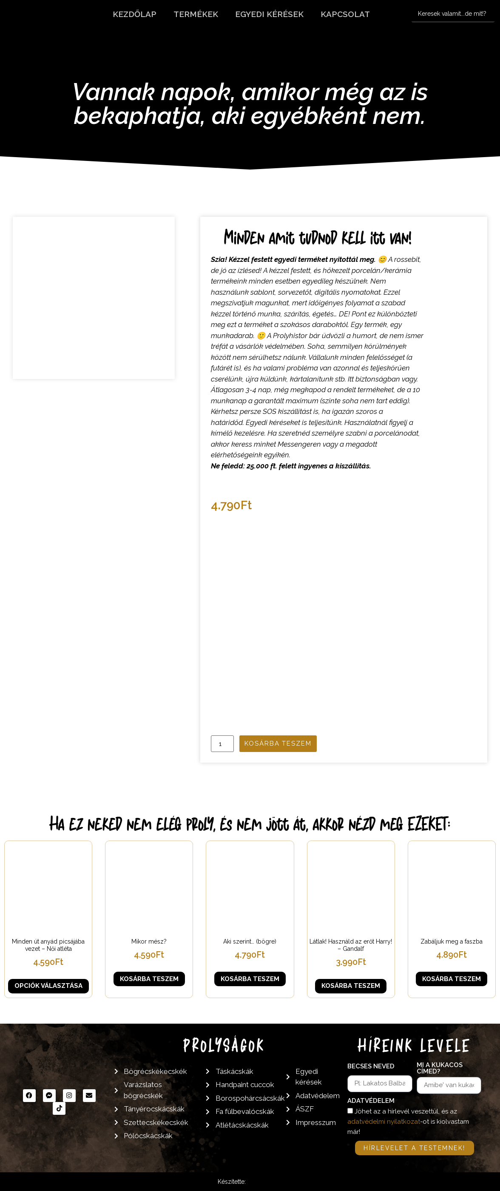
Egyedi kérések (269, 14)
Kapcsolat (345, 14)
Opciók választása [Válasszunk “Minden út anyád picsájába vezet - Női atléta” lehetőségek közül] (48, 986)
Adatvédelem (371, 1101)
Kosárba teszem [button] (149, 979)
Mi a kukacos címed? (440, 1068)
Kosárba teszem (278, 743)
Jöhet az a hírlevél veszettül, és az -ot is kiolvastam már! (408, 1122)
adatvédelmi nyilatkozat (383, 1121)
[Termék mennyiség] (222, 743)
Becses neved (371, 1066)
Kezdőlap (134, 14)
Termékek (195, 14)
